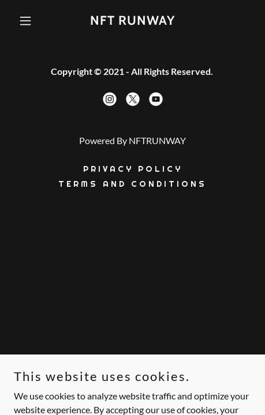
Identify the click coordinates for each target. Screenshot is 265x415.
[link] (132, 21)
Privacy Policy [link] (132, 169)
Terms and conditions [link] (132, 184)
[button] (32, 20)
